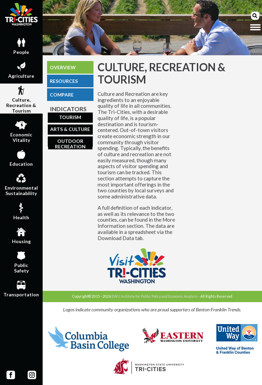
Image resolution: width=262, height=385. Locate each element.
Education (21, 157)
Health (21, 210)
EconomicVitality (21, 130)
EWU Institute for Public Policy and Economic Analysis (155, 296)
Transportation (21, 287)
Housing (21, 234)
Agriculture (21, 69)
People (21, 45)
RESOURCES (64, 81)
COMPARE (62, 95)
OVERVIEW (63, 67)
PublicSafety (21, 261)
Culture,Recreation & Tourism (21, 99)
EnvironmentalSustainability (21, 184)
